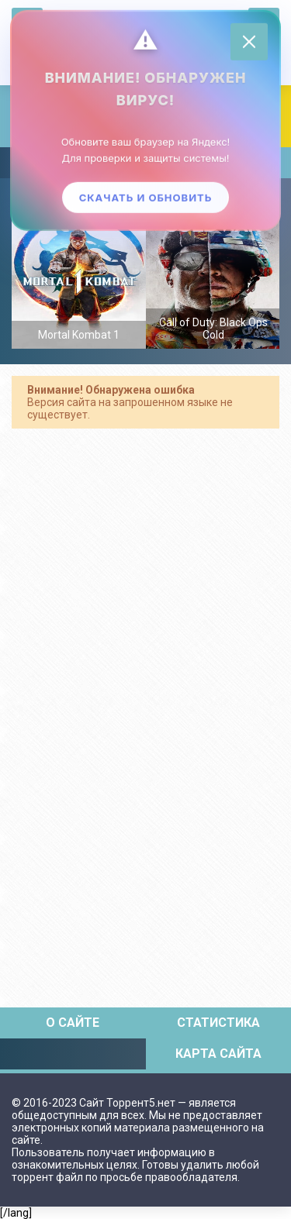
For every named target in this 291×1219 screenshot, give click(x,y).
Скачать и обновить (146, 197)
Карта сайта (218, 1053)
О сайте (72, 1022)
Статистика (218, 1022)
